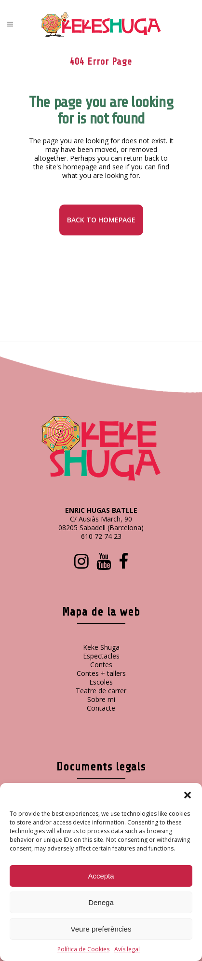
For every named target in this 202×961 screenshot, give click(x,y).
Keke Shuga (101, 647)
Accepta (101, 876)
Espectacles (101, 655)
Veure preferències (101, 929)
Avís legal (127, 949)
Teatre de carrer (101, 690)
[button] (187, 795)
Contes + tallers (101, 673)
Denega (101, 902)
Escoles (101, 681)
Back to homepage (101, 219)
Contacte (101, 708)
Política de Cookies (83, 949)
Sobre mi (101, 699)
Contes (101, 664)
